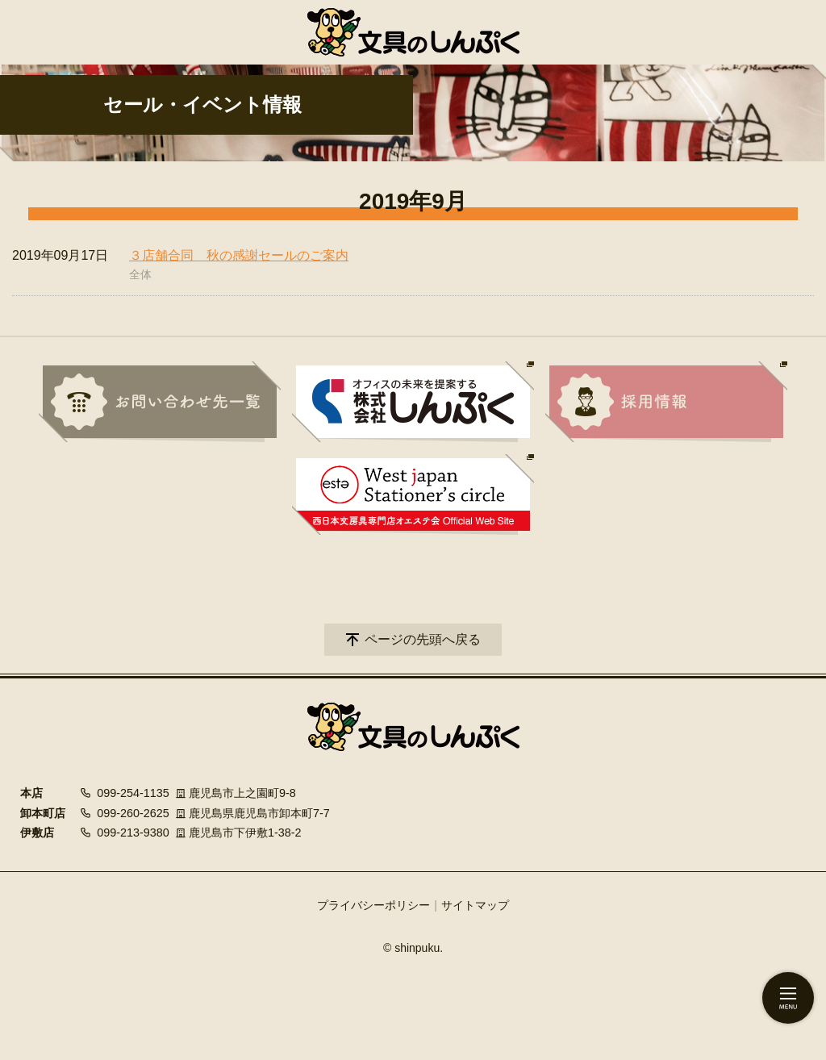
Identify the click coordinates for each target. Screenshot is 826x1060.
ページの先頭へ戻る (423, 639)
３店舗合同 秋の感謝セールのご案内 (238, 255)
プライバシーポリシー (373, 905)
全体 (140, 274)
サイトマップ (475, 905)
